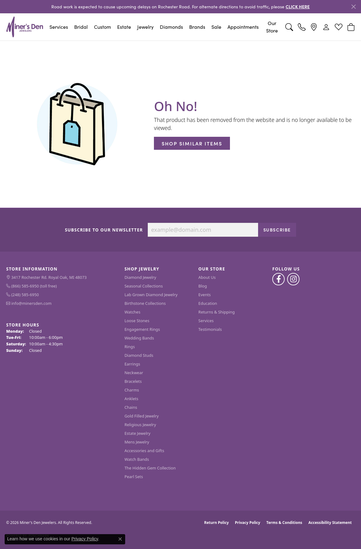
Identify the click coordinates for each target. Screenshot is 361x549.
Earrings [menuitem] (132, 364)
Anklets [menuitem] (131, 398)
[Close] (353, 7)
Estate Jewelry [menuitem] (138, 433)
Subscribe (277, 230)
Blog (202, 286)
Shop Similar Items (192, 143)
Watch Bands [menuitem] (137, 459)
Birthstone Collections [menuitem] (145, 303)
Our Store (272, 27)
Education (207, 303)
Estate (124, 27)
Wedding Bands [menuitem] (139, 338)
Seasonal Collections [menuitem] (144, 286)
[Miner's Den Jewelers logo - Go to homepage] (24, 26)
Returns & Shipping (216, 312)
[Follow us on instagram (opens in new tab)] (293, 279)
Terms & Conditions (284, 522)
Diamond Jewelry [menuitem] (140, 277)
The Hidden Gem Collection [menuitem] (150, 468)
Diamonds (171, 27)
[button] (289, 27)
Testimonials (210, 329)
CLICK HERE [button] (298, 6)
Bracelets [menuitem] (133, 381)
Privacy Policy (247, 522)
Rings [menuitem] (130, 346)
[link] (301, 27)
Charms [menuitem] (132, 390)
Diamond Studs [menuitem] (139, 355)
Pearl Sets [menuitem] (134, 476)
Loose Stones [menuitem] (137, 320)
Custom (102, 27)
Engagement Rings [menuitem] (142, 329)
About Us (207, 277)
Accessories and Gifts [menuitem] (144, 450)
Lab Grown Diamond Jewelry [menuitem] (151, 294)
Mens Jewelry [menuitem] (137, 442)
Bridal (81, 27)
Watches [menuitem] (132, 312)
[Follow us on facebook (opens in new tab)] (278, 279)
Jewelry (145, 27)
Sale (216, 27)
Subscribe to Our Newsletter (104, 229)
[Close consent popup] (120, 539)
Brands (197, 27)
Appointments (243, 27)
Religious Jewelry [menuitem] (140, 424)
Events (204, 294)
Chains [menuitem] (131, 407)
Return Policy (216, 522)
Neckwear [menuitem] (134, 372)
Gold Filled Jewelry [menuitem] (142, 416)
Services (58, 27)
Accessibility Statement (330, 522)
